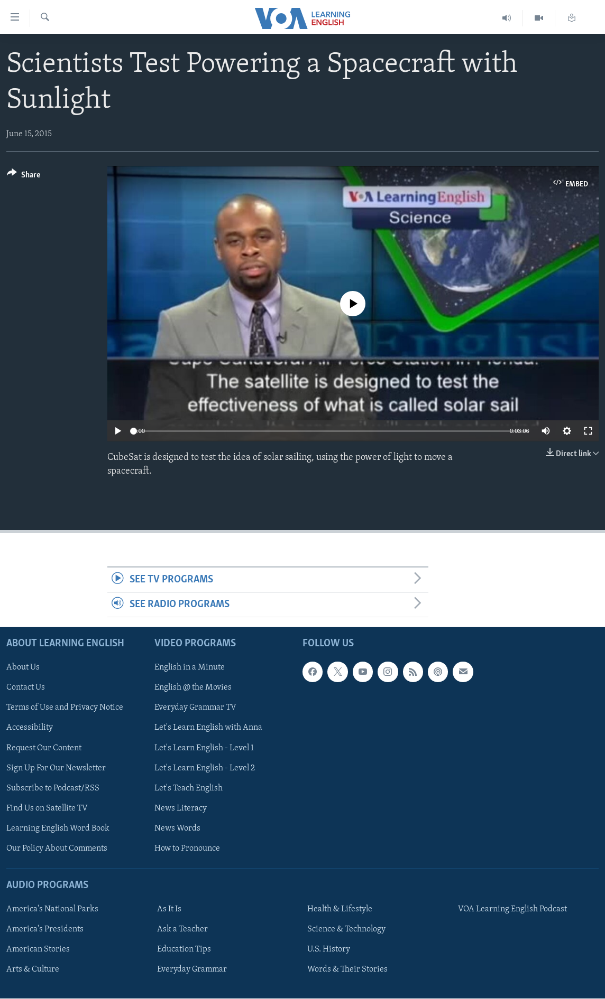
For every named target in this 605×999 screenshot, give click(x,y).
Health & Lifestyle (339, 910)
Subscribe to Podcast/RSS (52, 788)
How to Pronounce (187, 848)
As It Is (169, 910)
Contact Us (25, 688)
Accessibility (29, 728)
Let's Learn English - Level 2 (204, 768)
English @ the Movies (193, 688)
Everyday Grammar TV (195, 708)
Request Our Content (43, 748)
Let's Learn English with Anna (208, 728)
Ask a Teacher (182, 930)
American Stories (38, 950)
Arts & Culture (32, 970)
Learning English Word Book (57, 828)
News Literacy (180, 808)
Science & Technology (346, 930)
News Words (177, 828)
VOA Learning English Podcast (512, 910)
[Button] (23, 176)
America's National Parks (52, 910)
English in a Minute (189, 668)
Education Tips (184, 950)
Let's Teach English (188, 788)
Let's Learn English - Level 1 (204, 748)
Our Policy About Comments (56, 848)
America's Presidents (45, 930)
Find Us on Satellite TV (47, 808)
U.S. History (328, 950)
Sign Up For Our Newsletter (56, 768)
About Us (23, 668)
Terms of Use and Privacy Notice (64, 708)
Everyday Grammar (192, 970)
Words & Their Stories (347, 970)
